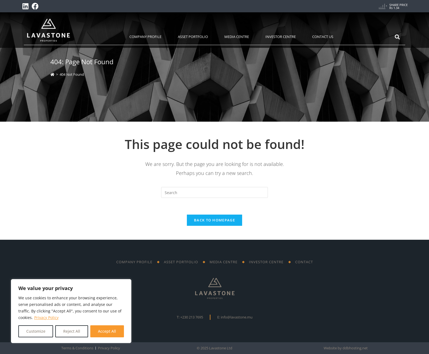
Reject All (71, 331)
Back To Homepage (214, 220)
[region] (71, 311)
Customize (35, 331)
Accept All (107, 331)
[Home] (52, 74)
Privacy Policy (46, 317)
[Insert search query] (214, 192)
